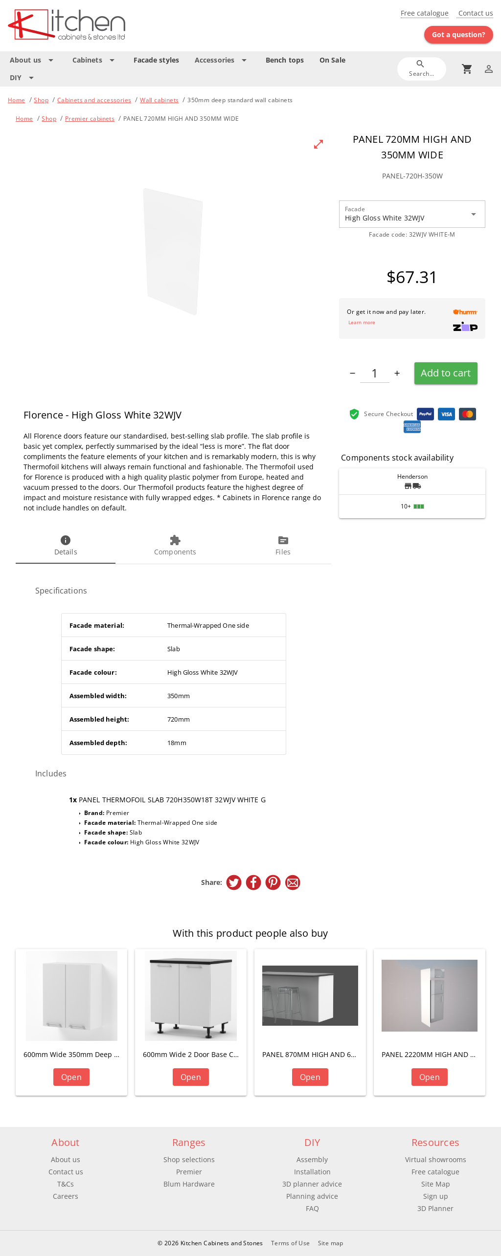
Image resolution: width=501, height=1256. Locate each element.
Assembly (312, 1159)
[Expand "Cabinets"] (95, 60)
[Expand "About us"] (33, 60)
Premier (189, 1171)
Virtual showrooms (435, 1159)
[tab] (65, 546)
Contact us (474, 13)
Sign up (435, 1196)
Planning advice (312, 1196)
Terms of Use (290, 1243)
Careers (65, 1196)
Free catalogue (425, 13)
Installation (312, 1171)
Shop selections (189, 1159)
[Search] (421, 68)
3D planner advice (312, 1184)
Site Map (435, 1184)
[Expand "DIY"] (23, 78)
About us (65, 1159)
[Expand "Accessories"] (222, 60)
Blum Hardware (189, 1184)
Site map (330, 1243)
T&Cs (65, 1184)
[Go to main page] (87, 25)
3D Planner (435, 1208)
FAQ (312, 1208)
